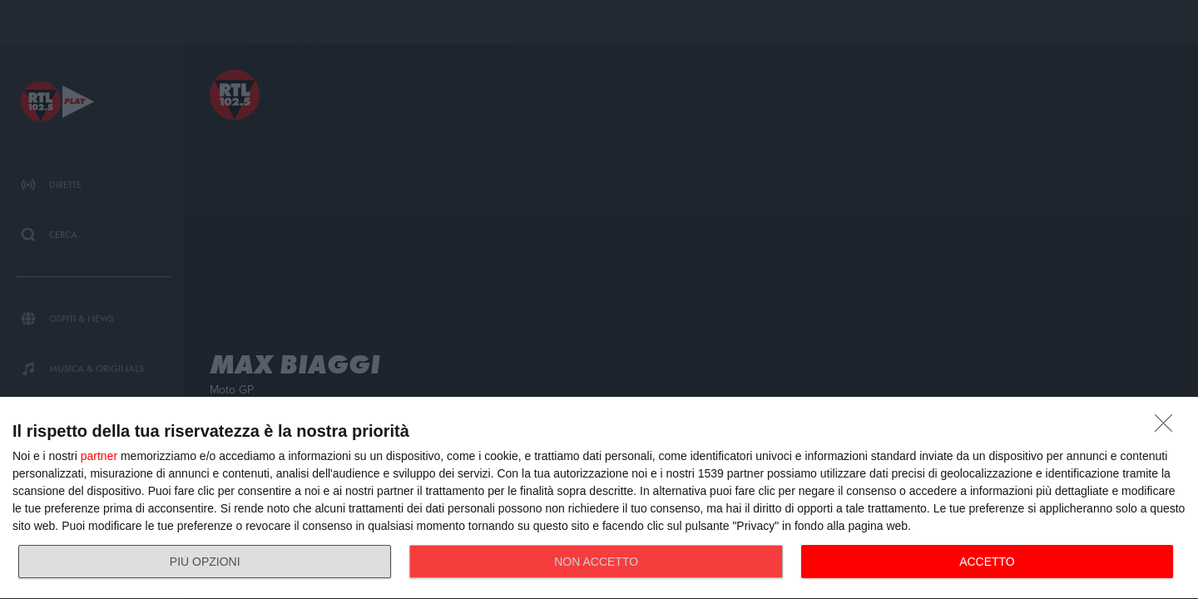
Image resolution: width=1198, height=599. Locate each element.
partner (99, 456)
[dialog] (599, 498)
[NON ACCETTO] (1168, 427)
